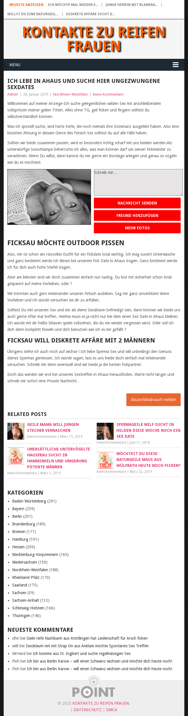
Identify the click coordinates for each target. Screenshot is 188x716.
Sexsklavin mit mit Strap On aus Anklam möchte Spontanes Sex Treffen (87, 646)
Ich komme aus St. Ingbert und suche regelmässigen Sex (82, 653)
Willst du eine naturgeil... (33, 14)
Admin (12, 94)
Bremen (18, 531)
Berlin (17, 516)
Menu (14, 64)
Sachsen (19, 592)
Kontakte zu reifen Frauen (94, 38)
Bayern (18, 508)
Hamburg (20, 539)
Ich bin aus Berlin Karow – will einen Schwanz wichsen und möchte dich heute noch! (99, 661)
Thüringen (21, 615)
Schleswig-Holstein (28, 608)
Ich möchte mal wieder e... (73, 5)
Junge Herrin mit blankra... (132, 5)
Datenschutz (87, 710)
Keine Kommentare (108, 94)
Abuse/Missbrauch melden (153, 399)
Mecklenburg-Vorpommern (35, 554)
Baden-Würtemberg (29, 501)
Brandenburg (23, 524)
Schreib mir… (138, 182)
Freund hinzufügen (137, 215)
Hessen (18, 547)
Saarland (19, 585)
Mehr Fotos (137, 228)
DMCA (111, 710)
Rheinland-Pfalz (26, 577)
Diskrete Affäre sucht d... (90, 14)
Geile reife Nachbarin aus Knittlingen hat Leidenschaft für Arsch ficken (87, 638)
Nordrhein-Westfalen (70, 94)
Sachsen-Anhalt (25, 600)
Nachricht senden (137, 203)
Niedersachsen (24, 562)
